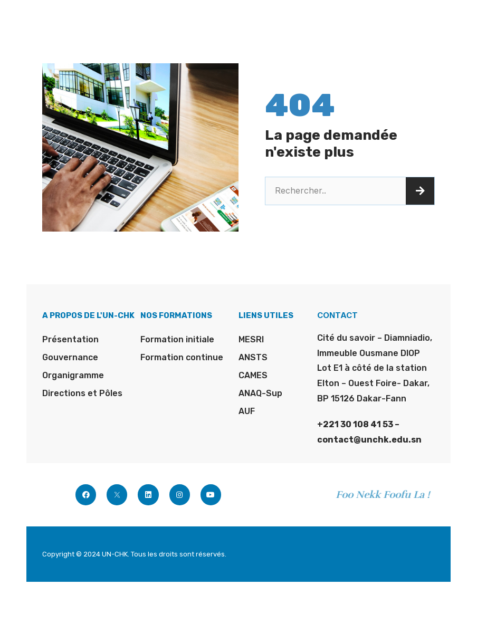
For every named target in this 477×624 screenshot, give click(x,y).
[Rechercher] (420, 191)
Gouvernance (70, 357)
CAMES (253, 375)
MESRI (251, 339)
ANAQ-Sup (260, 393)
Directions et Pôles (82, 393)
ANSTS (253, 357)
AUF (246, 411)
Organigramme (73, 375)
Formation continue (181, 357)
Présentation (70, 339)
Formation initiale (177, 339)
